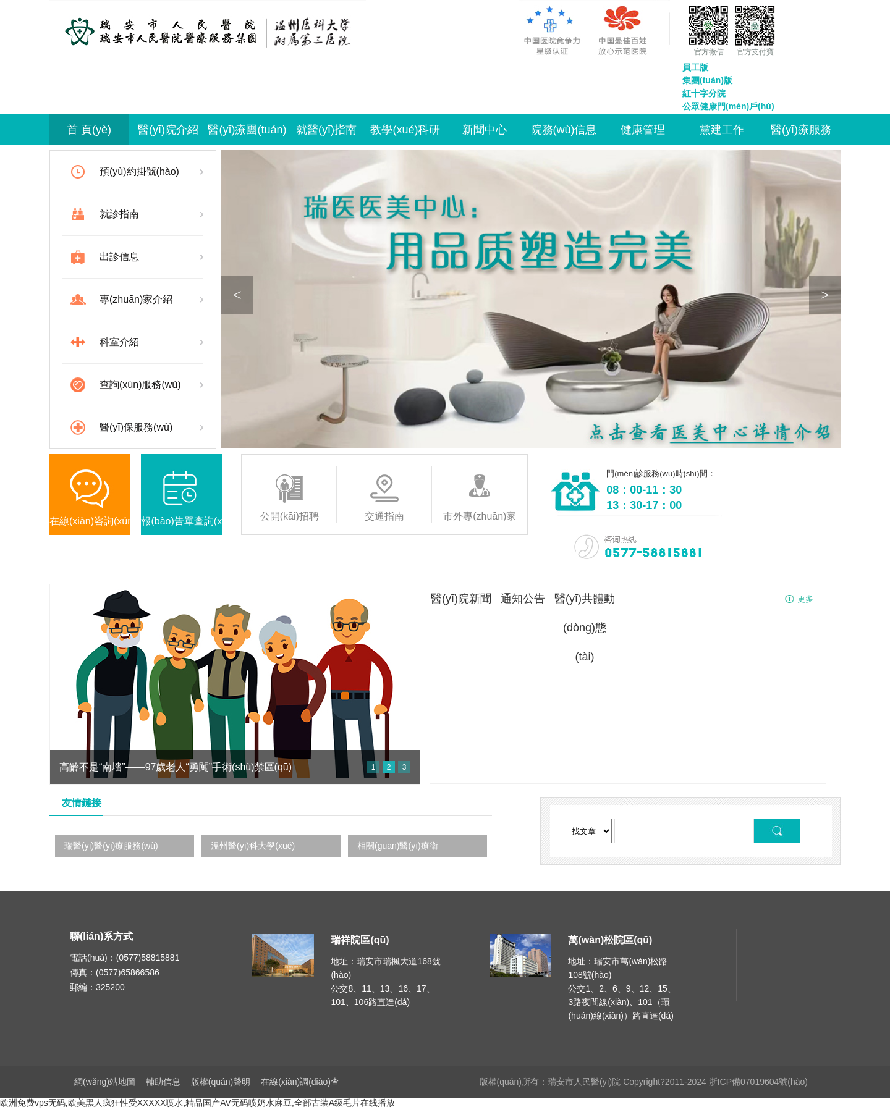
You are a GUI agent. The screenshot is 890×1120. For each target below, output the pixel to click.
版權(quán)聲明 (220, 1082)
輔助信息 (163, 1082)
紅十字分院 (704, 93)
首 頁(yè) (89, 130)
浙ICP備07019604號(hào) (758, 1082)
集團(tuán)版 (707, 80)
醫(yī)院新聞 (461, 598)
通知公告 (523, 598)
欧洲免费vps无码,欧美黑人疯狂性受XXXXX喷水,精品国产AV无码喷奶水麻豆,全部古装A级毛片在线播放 (197, 1103)
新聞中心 (484, 130)
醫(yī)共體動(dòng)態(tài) (584, 627)
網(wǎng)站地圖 (104, 1082)
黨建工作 (722, 130)
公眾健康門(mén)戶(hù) (728, 106)
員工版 (695, 67)
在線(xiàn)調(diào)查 (300, 1082)
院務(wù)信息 (564, 130)
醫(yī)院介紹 (168, 130)
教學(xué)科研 (405, 130)
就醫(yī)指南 (326, 130)
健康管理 (643, 130)
